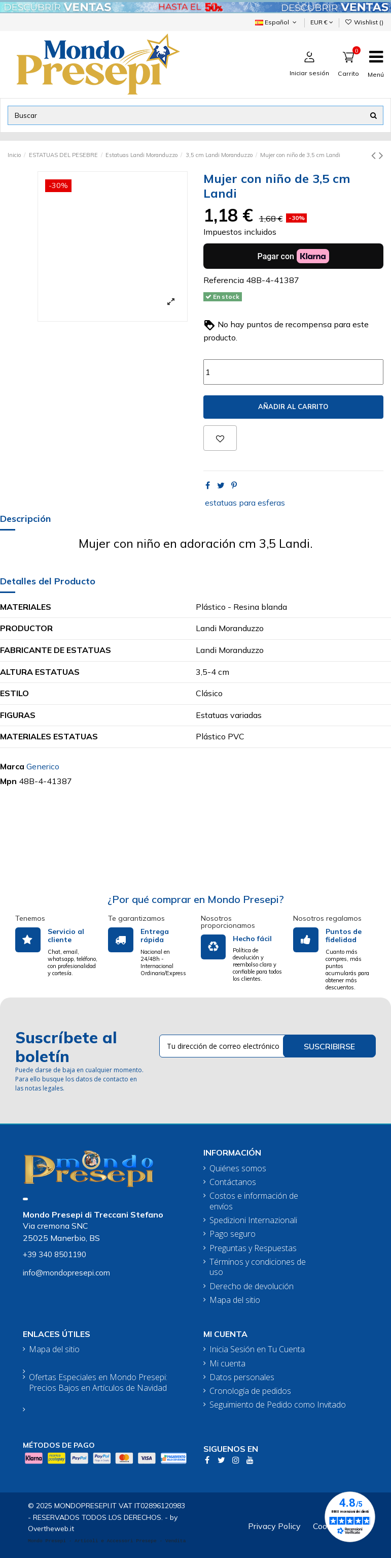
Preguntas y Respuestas (253, 1248)
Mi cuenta (227, 1363)
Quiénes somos (237, 1168)
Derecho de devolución (251, 1286)
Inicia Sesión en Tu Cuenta (257, 1349)
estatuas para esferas (245, 502)
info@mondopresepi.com (66, 1272)
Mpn (8, 781)
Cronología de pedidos (250, 1391)
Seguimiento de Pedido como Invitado (277, 1404)
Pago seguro (232, 1234)
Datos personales (241, 1377)
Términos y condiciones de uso (257, 1267)
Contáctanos (232, 1182)
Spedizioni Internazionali (253, 1220)
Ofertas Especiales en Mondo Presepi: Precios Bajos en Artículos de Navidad (98, 1382)
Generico (42, 766)
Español (276, 22)
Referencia (223, 280)
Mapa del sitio (234, 1300)
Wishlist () (364, 22)
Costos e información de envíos (253, 1201)
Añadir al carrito (293, 406)
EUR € (321, 22)
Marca (12, 766)
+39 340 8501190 (54, 1254)
